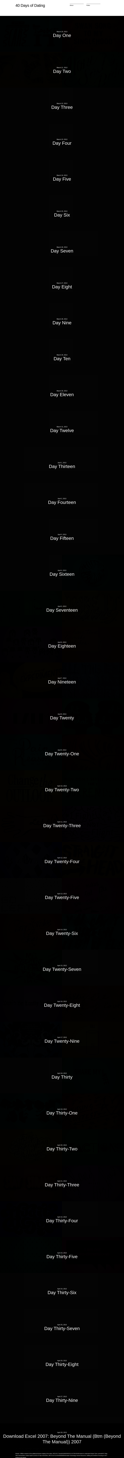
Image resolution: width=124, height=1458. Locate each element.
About (71, 5)
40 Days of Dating (30, 5)
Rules (88, 5)
